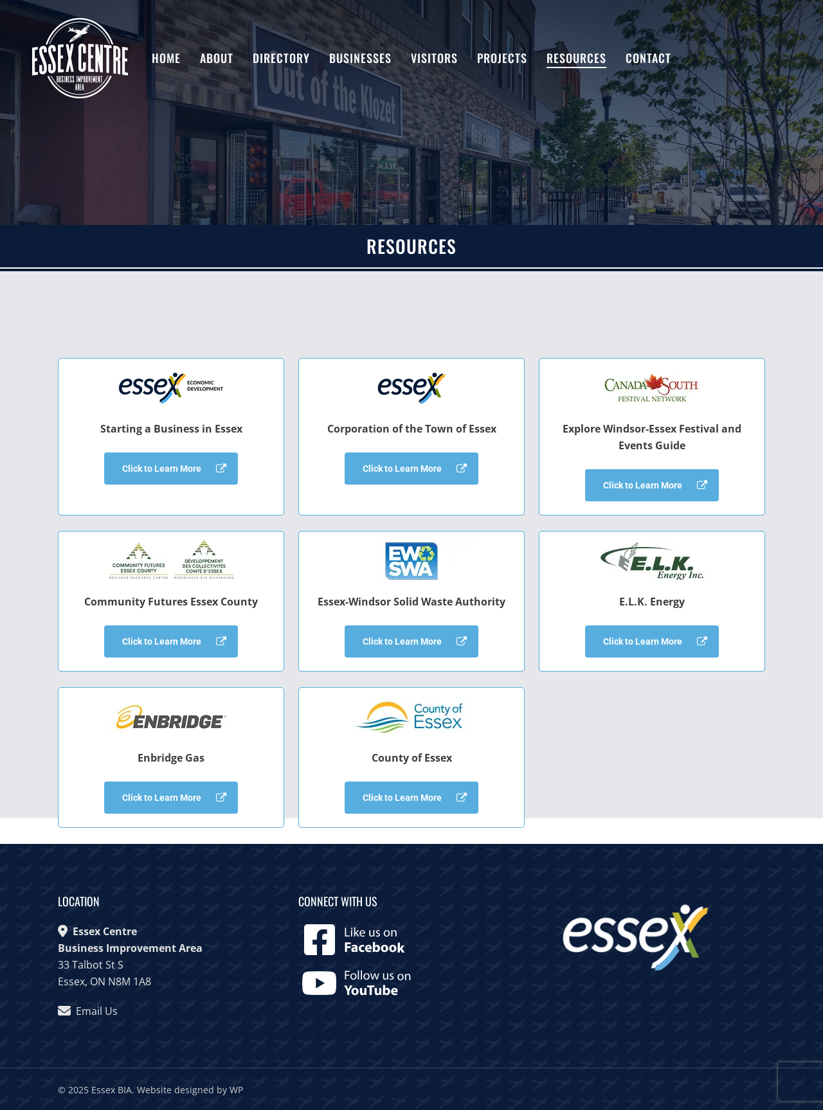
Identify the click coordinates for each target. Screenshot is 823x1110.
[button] (171, 468)
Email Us (97, 1011)
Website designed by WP (190, 1090)
